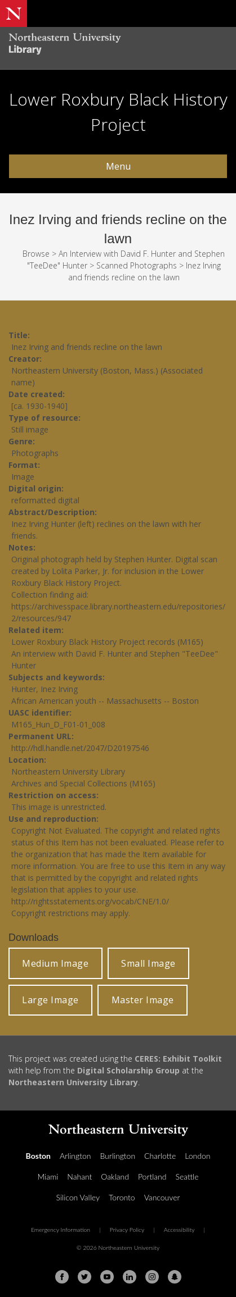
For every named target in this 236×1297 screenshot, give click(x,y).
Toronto (122, 1197)
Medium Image (55, 963)
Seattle (186, 1176)
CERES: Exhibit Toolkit (178, 1058)
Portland (152, 1176)
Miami (47, 1176)
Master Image (143, 1000)
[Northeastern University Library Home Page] (118, 45)
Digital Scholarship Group (128, 1070)
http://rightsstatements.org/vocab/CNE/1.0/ (90, 901)
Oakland (115, 1176)
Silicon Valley (78, 1197)
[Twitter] (84, 1277)
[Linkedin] (129, 1277)
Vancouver (162, 1197)
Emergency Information (60, 1229)
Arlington (75, 1156)
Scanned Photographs (136, 265)
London (197, 1156)
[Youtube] (107, 1277)
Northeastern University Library (73, 1082)
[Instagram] (152, 1277)
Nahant (79, 1176)
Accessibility (179, 1229)
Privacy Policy (127, 1229)
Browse (36, 253)
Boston (38, 1156)
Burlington (117, 1156)
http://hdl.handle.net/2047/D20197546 (80, 748)
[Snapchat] (174, 1277)
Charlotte (160, 1156)
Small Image (148, 963)
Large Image (50, 1000)
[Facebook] (62, 1277)
